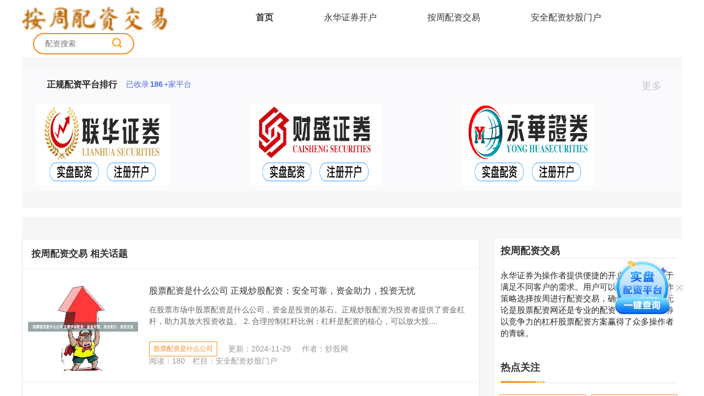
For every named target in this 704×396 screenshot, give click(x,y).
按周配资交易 (453, 17)
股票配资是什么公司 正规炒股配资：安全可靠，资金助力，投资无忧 (282, 290)
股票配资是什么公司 (183, 349)
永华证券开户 (350, 17)
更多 (656, 85)
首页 (264, 17)
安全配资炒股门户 (566, 17)
